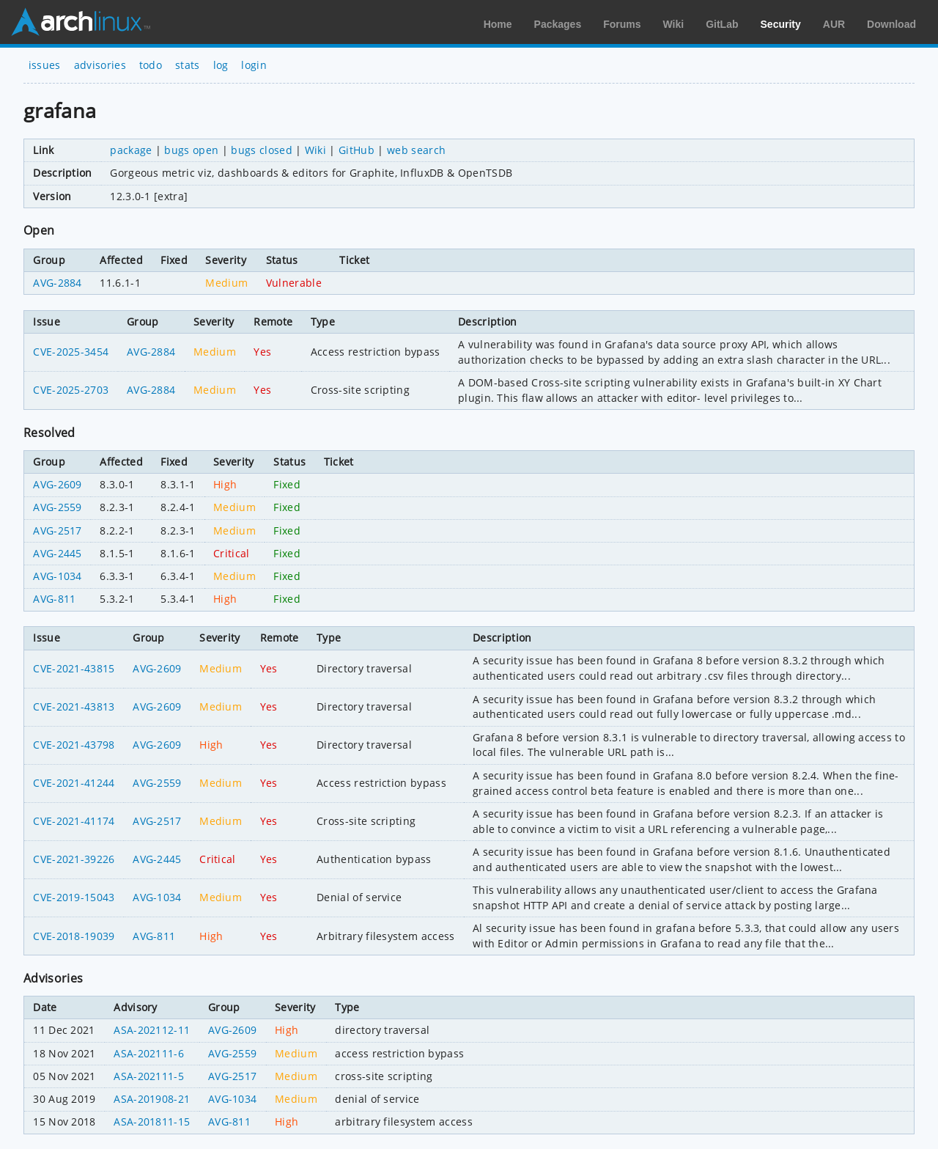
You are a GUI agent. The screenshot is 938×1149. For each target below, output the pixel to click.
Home (498, 24)
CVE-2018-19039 (73, 936)
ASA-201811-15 (152, 1121)
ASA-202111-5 (149, 1076)
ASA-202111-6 (149, 1053)
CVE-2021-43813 (73, 706)
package (131, 150)
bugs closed (261, 150)
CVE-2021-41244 (73, 783)
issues (45, 65)
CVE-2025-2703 (70, 390)
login (254, 65)
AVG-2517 (57, 530)
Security (781, 24)
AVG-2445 (57, 553)
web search (416, 150)
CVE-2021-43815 (73, 668)
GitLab (722, 24)
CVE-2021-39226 (73, 859)
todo (150, 65)
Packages (558, 24)
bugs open (191, 150)
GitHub (356, 150)
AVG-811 (54, 599)
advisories (100, 65)
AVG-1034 (57, 576)
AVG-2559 (57, 507)
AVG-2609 (57, 484)
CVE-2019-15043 (73, 897)
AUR (834, 24)
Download (891, 24)
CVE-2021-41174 (73, 821)
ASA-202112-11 (152, 1030)
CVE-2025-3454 (70, 352)
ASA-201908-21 (152, 1099)
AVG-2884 (57, 283)
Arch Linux (80, 22)
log (221, 65)
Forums (621, 24)
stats (187, 65)
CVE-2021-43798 (73, 745)
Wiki (673, 24)
